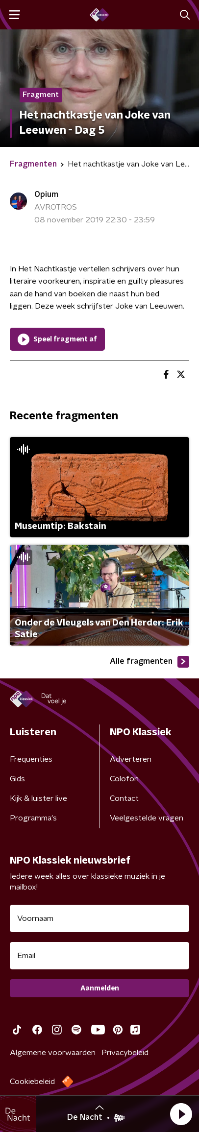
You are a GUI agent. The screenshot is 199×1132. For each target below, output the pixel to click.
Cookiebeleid (32, 1081)
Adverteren (130, 759)
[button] (181, 1114)
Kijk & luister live (38, 798)
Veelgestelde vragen (146, 818)
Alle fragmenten (149, 662)
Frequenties (31, 759)
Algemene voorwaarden (53, 1053)
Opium (46, 194)
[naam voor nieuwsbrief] (99, 918)
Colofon (124, 779)
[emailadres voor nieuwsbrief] (99, 955)
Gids (17, 779)
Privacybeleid (125, 1053)
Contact (124, 798)
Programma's (33, 818)
